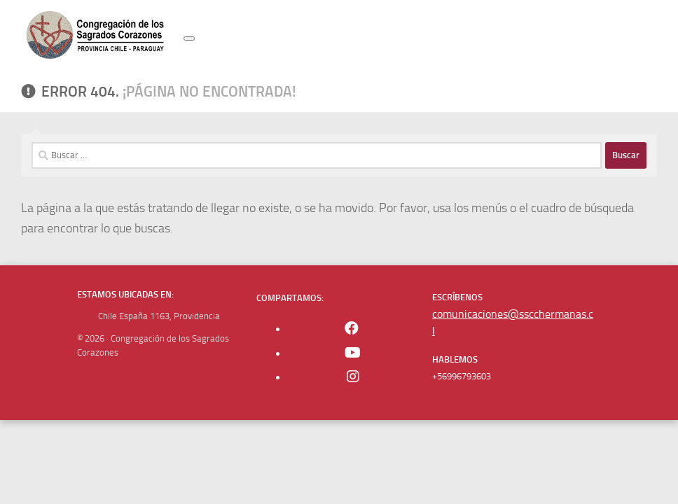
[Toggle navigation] (189, 38)
